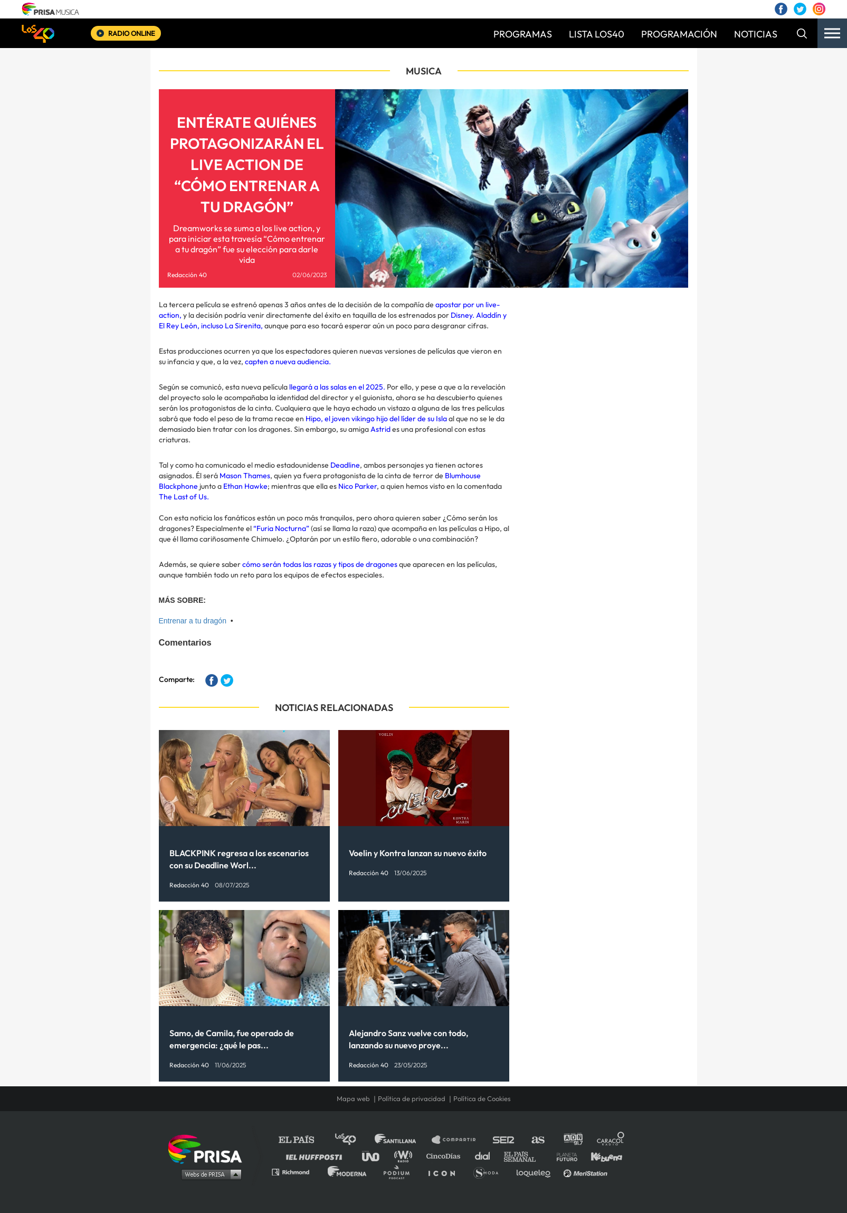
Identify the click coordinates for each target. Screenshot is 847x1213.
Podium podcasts (400, 1171)
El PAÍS (302, 1139)
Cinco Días (446, 1155)
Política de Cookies (482, 1098)
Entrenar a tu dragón (192, 621)
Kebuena (601, 1155)
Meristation (587, 1171)
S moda (489, 1171)
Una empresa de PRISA (209, 1148)
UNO (375, 1155)
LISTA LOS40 (596, 34)
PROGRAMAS (522, 34)
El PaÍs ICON (445, 1171)
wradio (405, 1155)
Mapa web (353, 1098)
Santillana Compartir (458, 1139)
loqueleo (536, 1171)
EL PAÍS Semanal (524, 1155)
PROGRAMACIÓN (679, 34)
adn (572, 1139)
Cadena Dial (486, 1155)
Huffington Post (316, 1155)
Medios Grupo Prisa (208, 1174)
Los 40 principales (353, 1139)
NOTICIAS (755, 34)
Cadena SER (504, 1139)
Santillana (402, 1139)
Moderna (348, 1171)
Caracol (611, 1139)
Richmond (296, 1171)
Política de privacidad (411, 1098)
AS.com (537, 1139)
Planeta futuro (563, 1155)
